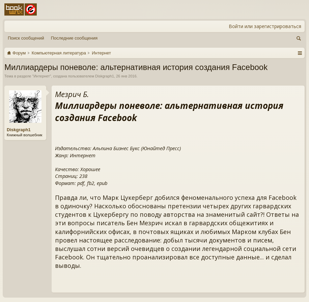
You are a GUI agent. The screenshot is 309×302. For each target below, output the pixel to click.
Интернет (41, 76)
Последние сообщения (74, 38)
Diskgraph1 (104, 76)
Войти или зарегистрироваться (265, 26)
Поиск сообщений (26, 38)
